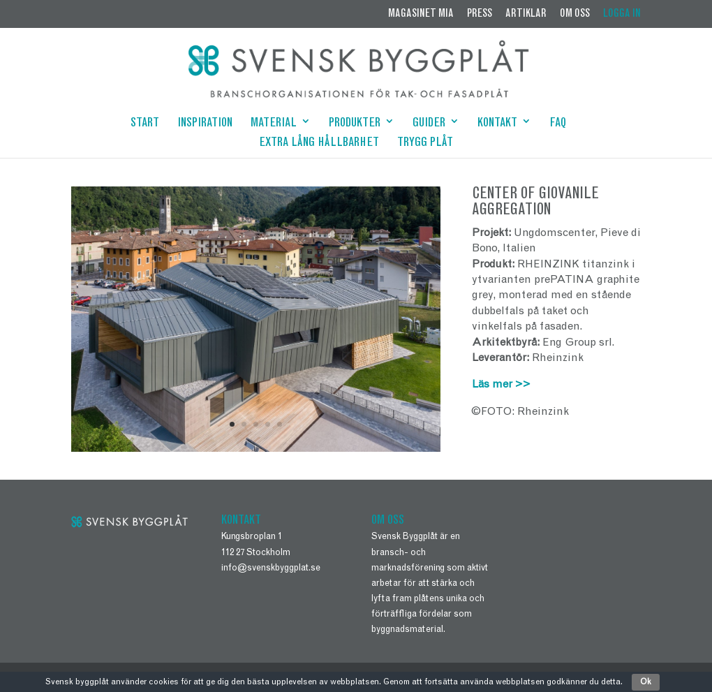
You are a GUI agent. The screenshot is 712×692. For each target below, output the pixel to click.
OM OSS (575, 14)
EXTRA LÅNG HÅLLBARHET (319, 143)
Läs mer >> (501, 384)
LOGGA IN (622, 14)
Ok (645, 682)
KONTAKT (497, 124)
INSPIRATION (204, 124)
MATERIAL (274, 124)
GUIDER (429, 124)
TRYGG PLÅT (425, 143)
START (145, 124)
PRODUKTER (354, 124)
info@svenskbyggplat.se (270, 568)
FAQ (557, 124)
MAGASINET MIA (421, 14)
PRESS (479, 14)
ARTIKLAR (526, 14)
